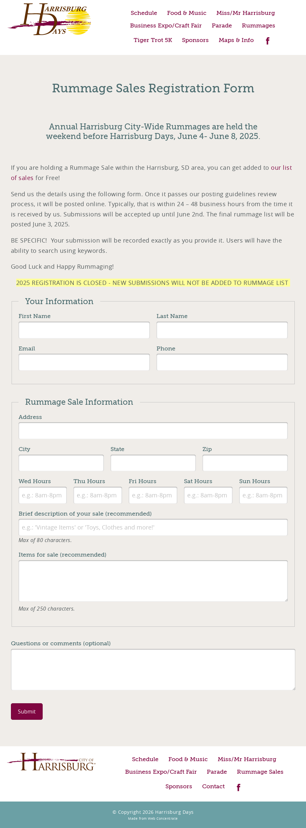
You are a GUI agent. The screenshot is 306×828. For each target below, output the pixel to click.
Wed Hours (35, 481)
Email (27, 348)
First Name (35, 316)
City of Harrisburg (51, 761)
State (117, 449)
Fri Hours (142, 481)
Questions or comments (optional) (61, 643)
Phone (165, 348)
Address (30, 417)
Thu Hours (89, 481)
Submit (27, 711)
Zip (207, 449)
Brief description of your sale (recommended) (85, 513)
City (24, 449)
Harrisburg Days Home (50, 19)
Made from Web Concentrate (153, 818)
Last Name (172, 316)
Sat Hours (198, 481)
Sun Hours (254, 481)
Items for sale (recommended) (63, 554)
